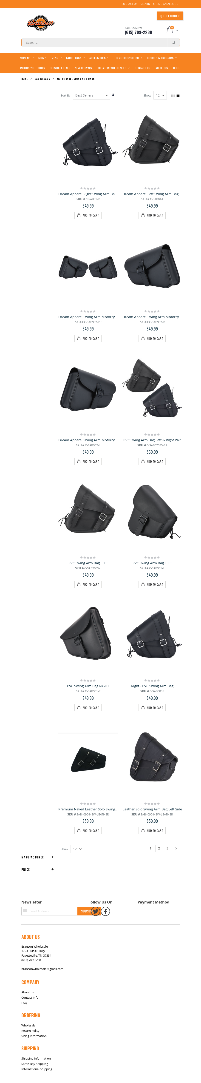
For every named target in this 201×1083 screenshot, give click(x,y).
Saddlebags (42, 89)
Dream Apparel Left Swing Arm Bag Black (155, 203)
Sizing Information (34, 677)
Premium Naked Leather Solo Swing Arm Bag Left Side (101, 479)
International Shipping (36, 710)
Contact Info (30, 638)
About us (27, 633)
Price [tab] (25, 117)
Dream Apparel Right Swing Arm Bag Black (92, 203)
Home (24, 88)
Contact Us (129, 4)
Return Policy (30, 671)
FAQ (24, 643)
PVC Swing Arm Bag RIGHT (88, 424)
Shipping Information (36, 699)
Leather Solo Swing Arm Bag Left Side (152, 479)
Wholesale (28, 666)
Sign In (145, 4)
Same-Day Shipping (34, 704)
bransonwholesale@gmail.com (42, 609)
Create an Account (166, 4)
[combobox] (100, 42)
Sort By (66, 105)
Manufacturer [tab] (32, 105)
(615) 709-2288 (31, 600)
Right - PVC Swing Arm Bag (152, 424)
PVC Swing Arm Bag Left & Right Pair (152, 313)
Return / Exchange (39, 734)
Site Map (26, 734)
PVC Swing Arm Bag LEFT (88, 368)
